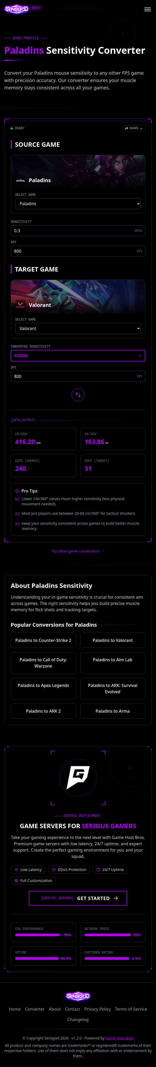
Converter (35, 1009)
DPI (14, 242)
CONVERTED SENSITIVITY (30, 347)
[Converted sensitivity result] (78, 355)
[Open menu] (147, 9)
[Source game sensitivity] (78, 230)
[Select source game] (78, 203)
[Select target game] (78, 328)
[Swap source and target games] (78, 394)
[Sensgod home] (16, 9)
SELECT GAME (25, 195)
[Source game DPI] (78, 251)
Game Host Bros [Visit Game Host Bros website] (120, 1038)
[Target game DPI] (78, 376)
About (55, 1009)
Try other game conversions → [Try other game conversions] (78, 551)
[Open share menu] (134, 128)
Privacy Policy (97, 1009)
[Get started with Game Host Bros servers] (78, 898)
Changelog (78, 1019)
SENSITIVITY (21, 222)
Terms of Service (131, 1009)
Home (15, 1009)
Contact (72, 1009)
